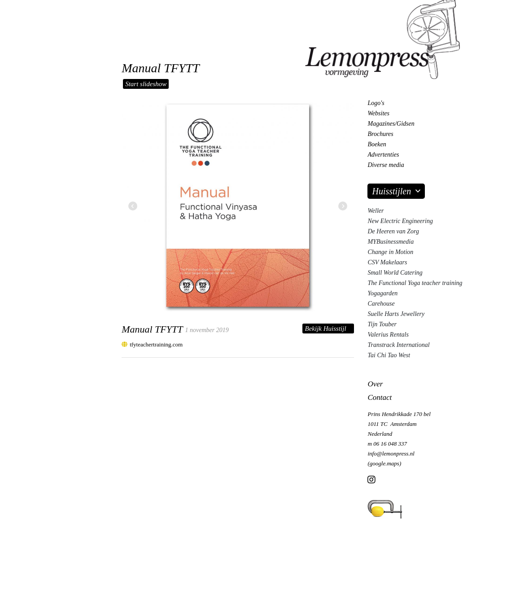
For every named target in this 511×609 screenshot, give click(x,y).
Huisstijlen (391, 191)
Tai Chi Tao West (388, 355)
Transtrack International (398, 345)
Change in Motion (390, 252)
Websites (378, 113)
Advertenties (383, 154)
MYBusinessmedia (390, 241)
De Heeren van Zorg (393, 231)
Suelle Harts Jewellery (395, 314)
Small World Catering (394, 272)
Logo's (375, 103)
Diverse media (385, 165)
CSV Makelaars (387, 262)
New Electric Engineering (399, 221)
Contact (379, 397)
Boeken (376, 144)
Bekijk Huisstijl (325, 328)
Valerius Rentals (387, 334)
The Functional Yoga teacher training (414, 283)
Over (375, 384)
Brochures (380, 134)
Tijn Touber (381, 324)
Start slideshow (145, 84)
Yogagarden (382, 293)
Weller (375, 210)
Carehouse (380, 303)
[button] (342, 206)
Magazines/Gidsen (390, 123)
